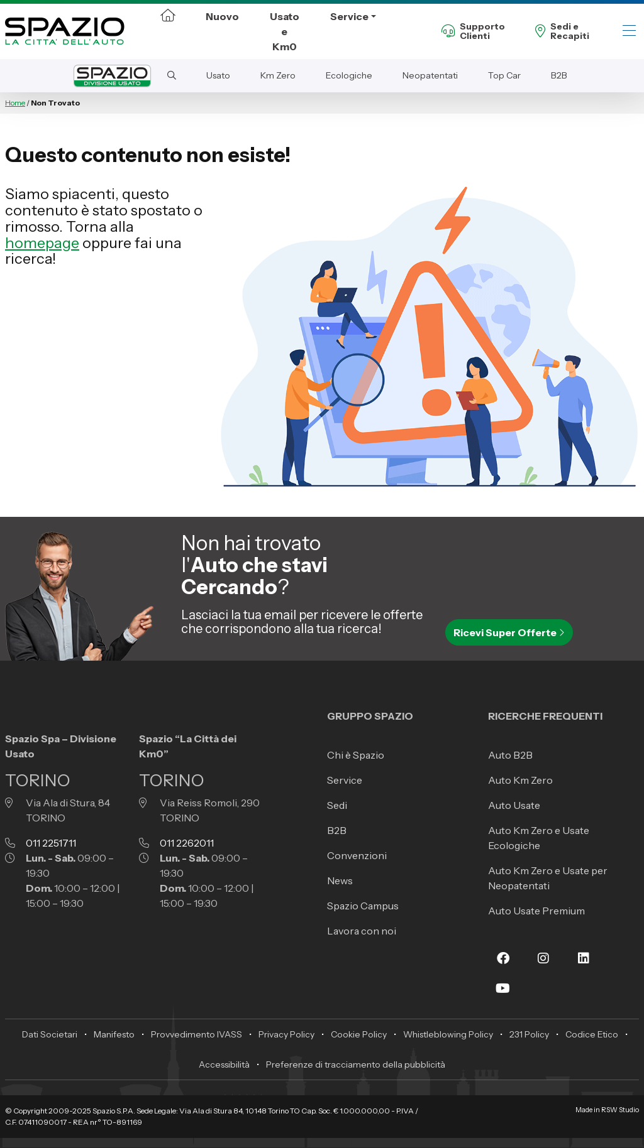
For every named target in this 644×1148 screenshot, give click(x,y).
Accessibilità (224, 1064)
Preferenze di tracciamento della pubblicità (355, 1064)
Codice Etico (591, 1034)
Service (349, 16)
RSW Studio (620, 1110)
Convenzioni (357, 855)
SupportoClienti (473, 31)
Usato (218, 75)
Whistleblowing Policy (448, 1034)
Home (15, 102)
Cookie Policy (359, 1034)
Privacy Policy (286, 1034)
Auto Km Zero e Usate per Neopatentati (548, 878)
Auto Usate (514, 805)
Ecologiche (349, 75)
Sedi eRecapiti (562, 31)
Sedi (337, 805)
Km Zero (278, 75)
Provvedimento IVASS (196, 1034)
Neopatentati (430, 75)
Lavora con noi (361, 930)
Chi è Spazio (355, 755)
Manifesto (114, 1034)
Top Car (504, 75)
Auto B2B (510, 755)
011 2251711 (51, 843)
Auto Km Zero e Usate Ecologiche (538, 838)
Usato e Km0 (284, 31)
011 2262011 (187, 843)
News (340, 880)
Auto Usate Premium (536, 910)
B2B (559, 75)
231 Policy (529, 1034)
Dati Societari (49, 1034)
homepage (42, 243)
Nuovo (222, 16)
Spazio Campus (363, 905)
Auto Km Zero (520, 780)
